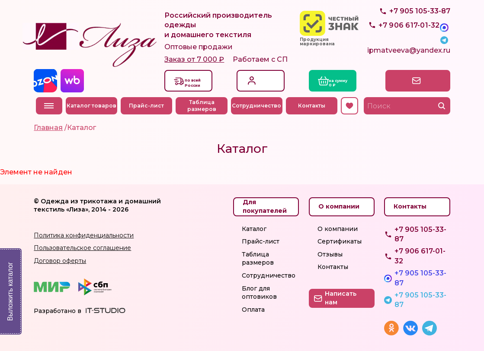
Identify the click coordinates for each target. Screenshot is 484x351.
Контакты (313, 105)
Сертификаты (339, 241)
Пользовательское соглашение (82, 248)
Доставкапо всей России (200, 82)
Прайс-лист (148, 105)
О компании (337, 229)
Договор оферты (60, 261)
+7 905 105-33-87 (419, 32)
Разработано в (57, 311)
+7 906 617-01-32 (420, 256)
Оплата (253, 309)
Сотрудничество (258, 105)
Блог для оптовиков (259, 293)
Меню (49, 105)
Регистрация (270, 85)
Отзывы (330, 254)
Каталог (254, 229)
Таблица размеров (203, 106)
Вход (259, 76)
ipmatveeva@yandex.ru (408, 54)
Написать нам (413, 80)
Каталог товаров (93, 105)
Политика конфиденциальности (84, 235)
